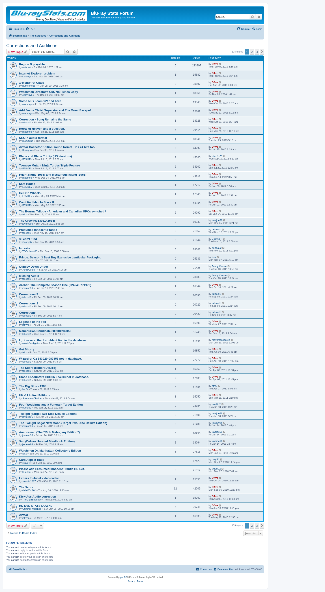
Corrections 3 (28, 294)
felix (24, 214)
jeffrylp (26, 324)
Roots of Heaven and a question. (42, 128)
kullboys (26, 76)
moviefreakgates (31, 343)
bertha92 (217, 248)
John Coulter (29, 269)
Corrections (27, 312)
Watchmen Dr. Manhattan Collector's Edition (50, 450)
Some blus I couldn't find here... (41, 101)
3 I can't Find (28, 239)
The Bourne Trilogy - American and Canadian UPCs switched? (62, 211)
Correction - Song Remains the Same (45, 119)
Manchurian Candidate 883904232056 (45, 331)
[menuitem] (30, 29)
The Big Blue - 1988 (32, 386)
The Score (26, 487)
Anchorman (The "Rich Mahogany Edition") (49, 432)
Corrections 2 (28, 303)
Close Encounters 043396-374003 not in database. (54, 377)
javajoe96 (27, 223)
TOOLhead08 (29, 251)
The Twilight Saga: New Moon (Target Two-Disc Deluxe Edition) (63, 423)
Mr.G (25, 389)
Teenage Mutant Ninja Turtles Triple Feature (49, 165)
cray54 (26, 462)
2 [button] (252, 52)
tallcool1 (26, 122)
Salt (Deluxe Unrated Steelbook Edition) (47, 441)
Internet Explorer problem (37, 73)
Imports (24, 248)
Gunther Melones (31, 508)
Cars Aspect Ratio (31, 459)
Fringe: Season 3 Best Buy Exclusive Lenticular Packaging (60, 257)
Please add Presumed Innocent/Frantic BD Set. (52, 469)
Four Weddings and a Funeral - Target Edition (51, 404)
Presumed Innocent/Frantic (38, 230)
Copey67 (27, 242)
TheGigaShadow (31, 499)
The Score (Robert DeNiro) (37, 367)
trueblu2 (26, 407)
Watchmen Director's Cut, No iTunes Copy (48, 92)
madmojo (27, 104)
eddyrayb (27, 95)
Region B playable (32, 64)
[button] (262, 52)
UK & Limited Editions (34, 395)
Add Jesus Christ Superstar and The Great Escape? (55, 110)
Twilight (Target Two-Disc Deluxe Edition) (48, 413)
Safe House (27, 184)
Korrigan (27, 150)
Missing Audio (29, 275)
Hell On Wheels (30, 193)
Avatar (23, 515)
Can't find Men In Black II (36, 202)
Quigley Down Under (33, 266)
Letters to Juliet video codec (39, 478)
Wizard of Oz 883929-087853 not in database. (50, 358)
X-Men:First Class (31, 82)
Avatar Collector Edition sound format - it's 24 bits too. (57, 147)
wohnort (26, 67)
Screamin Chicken (32, 398)
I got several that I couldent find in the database (52, 340)
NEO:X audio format (33, 138)
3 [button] (257, 52)
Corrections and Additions (31, 45)
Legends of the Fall (32, 321)
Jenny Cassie (219, 266)
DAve (215, 64)
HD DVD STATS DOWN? (35, 505)
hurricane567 (29, 85)
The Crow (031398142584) (37, 220)
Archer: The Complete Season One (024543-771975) (55, 285)
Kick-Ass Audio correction (37, 496)
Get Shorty (26, 349)
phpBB (123, 577)
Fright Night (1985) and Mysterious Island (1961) (52, 174)
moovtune (27, 141)
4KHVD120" (29, 490)
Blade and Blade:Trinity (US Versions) (45, 156)
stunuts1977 (29, 481)
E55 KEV (27, 159)
